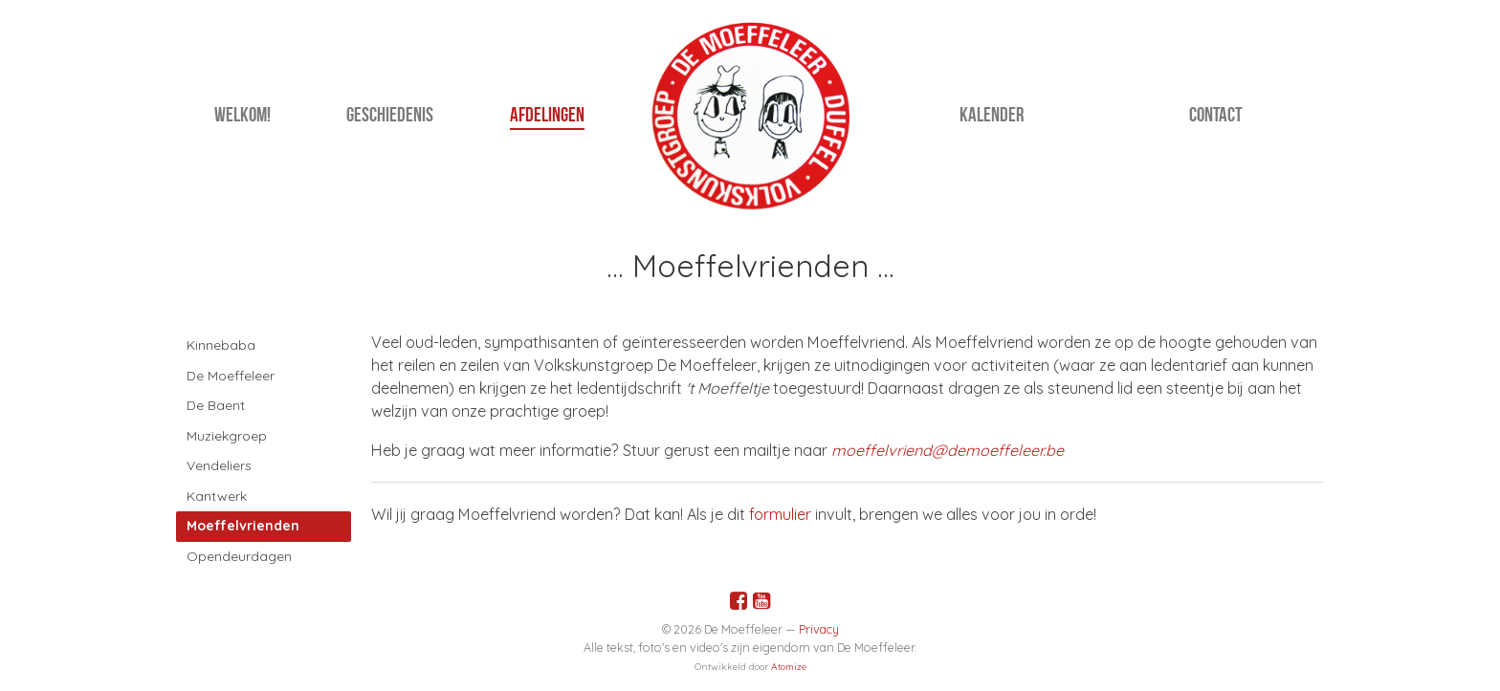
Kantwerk (217, 496)
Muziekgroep (227, 435)
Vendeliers (219, 465)
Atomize (788, 666)
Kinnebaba (221, 345)
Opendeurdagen (239, 556)
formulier (780, 514)
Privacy (819, 629)
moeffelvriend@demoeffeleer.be (947, 450)
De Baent (216, 405)
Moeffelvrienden (243, 525)
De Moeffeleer (231, 375)
